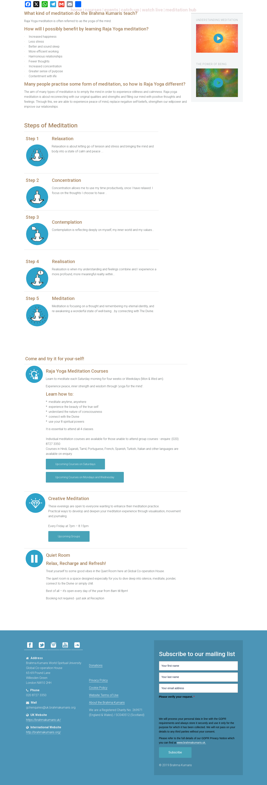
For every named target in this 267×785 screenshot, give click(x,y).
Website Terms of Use (103, 695)
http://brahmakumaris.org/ (43, 732)
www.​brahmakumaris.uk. (191, 742)
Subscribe (175, 752)
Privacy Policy (98, 680)
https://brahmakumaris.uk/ (43, 720)
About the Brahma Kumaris (107, 702)
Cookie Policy (98, 688)
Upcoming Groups (69, 536)
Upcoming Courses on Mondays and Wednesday (84, 477)
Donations (96, 665)
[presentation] (188, 707)
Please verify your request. (177, 696)
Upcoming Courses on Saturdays (75, 464)
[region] (217, 38)
